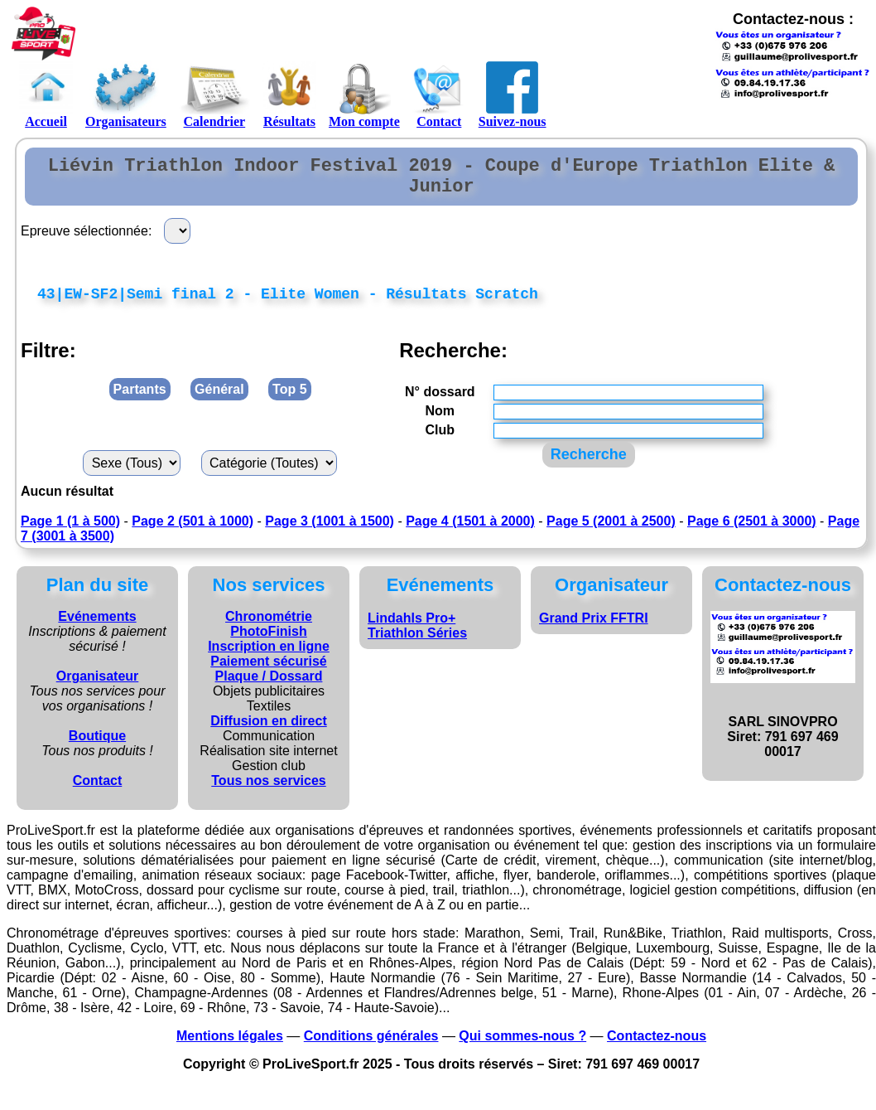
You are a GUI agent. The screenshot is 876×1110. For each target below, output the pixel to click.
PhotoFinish (268, 643)
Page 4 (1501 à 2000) (470, 533)
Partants (139, 401)
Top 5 (289, 401)
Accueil (46, 94)
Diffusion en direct (268, 732)
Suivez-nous (512, 94)
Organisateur (97, 688)
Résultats (289, 94)
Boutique (97, 747)
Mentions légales (229, 1047)
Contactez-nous (656, 1047)
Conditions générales (371, 1047)
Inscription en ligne (269, 658)
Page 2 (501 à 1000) (192, 533)
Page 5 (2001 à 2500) (611, 533)
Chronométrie (268, 628)
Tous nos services (268, 792)
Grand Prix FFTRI (593, 630)
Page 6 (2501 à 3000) (751, 533)
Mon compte (364, 94)
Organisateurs (125, 94)
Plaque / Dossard (269, 688)
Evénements (97, 628)
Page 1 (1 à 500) (70, 533)
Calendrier (214, 94)
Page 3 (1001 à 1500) (329, 533)
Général (219, 401)
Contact (439, 94)
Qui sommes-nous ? (522, 1047)
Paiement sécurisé (268, 673)
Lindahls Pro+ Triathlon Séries (417, 637)
